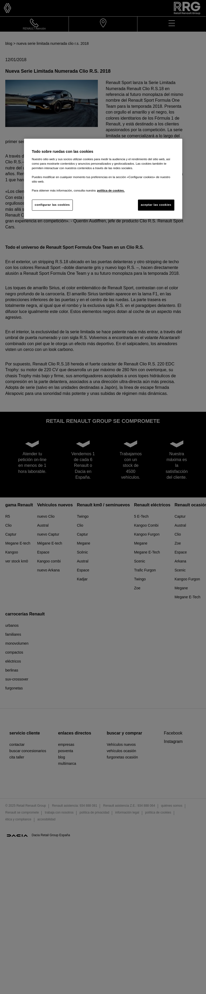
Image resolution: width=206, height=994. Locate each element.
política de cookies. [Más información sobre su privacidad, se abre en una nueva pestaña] (111, 190)
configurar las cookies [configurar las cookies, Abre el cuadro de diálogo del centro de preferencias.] (52, 205)
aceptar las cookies (156, 205)
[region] (103, 179)
